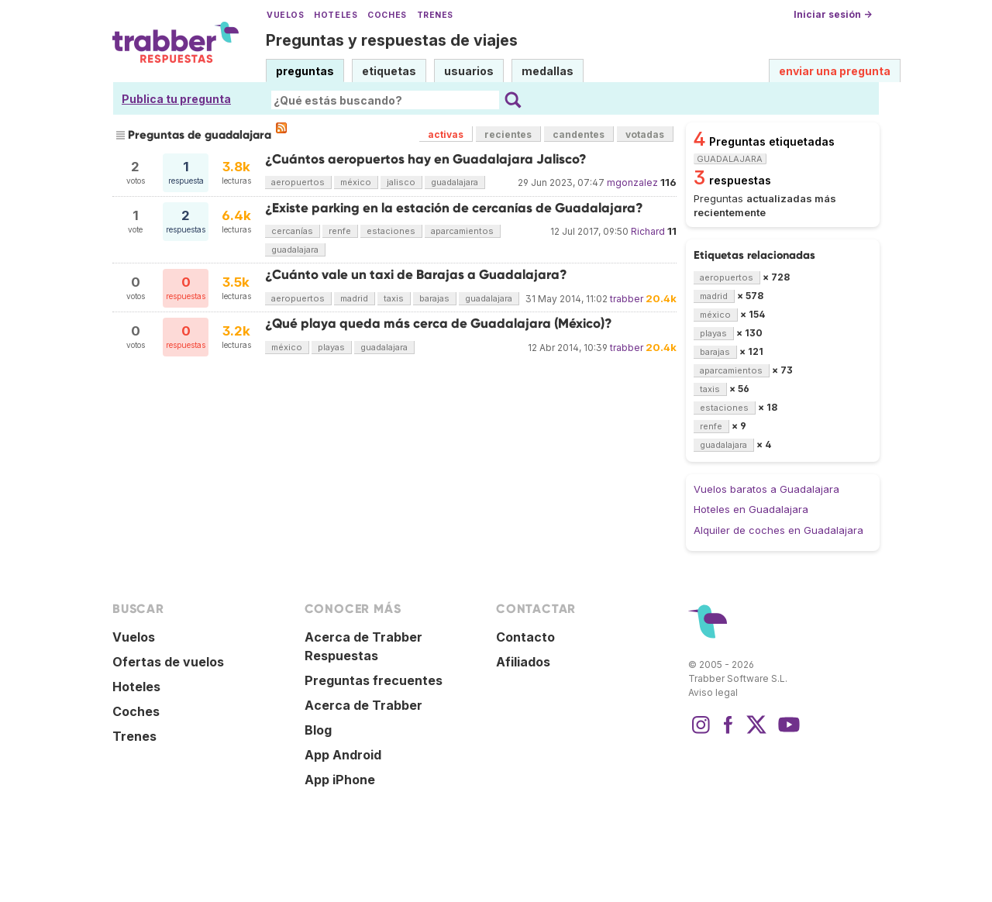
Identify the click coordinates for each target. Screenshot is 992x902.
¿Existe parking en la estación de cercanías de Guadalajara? (454, 208)
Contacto (525, 637)
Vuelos (285, 15)
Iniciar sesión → (833, 14)
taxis (394, 298)
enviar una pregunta (834, 70)
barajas (434, 298)
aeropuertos (298, 182)
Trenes (435, 15)
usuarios (469, 70)
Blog (318, 730)
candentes (578, 134)
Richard (648, 231)
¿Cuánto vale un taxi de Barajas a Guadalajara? (416, 275)
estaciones (391, 231)
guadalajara (454, 182)
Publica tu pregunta (176, 98)
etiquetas (389, 70)
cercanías (292, 231)
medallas (548, 70)
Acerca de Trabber (363, 705)
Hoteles (335, 15)
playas (331, 347)
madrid (354, 298)
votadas (644, 134)
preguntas (305, 70)
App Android (343, 755)
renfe (340, 231)
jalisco (401, 182)
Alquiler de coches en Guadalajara (778, 530)
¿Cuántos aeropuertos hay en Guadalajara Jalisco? (426, 159)
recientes (508, 134)
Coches (386, 15)
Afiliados (523, 662)
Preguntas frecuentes (374, 680)
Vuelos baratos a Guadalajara (766, 489)
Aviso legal (713, 692)
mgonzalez (632, 182)
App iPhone (340, 779)
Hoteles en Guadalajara (751, 509)
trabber (626, 299)
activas (445, 134)
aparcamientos (462, 231)
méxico (355, 182)
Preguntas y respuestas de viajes (392, 40)
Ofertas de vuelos (168, 662)
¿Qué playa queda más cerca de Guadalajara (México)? (438, 323)
